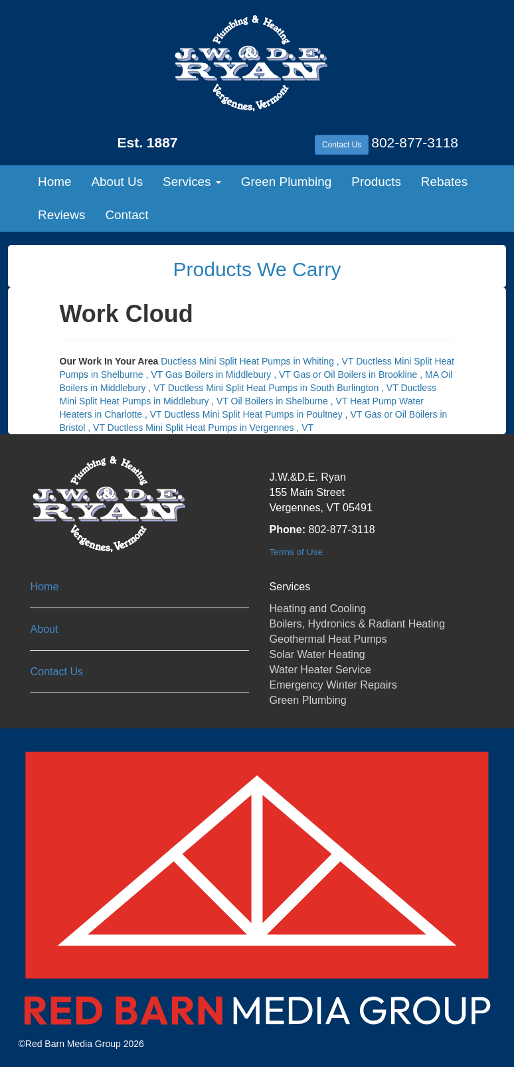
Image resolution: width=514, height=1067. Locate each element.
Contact (126, 215)
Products (376, 182)
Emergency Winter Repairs (332, 685)
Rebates (444, 182)
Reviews (61, 215)
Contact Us (341, 144)
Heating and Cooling (317, 608)
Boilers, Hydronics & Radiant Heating (357, 623)
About (44, 629)
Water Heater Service (320, 669)
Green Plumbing (286, 182)
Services (192, 182)
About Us (117, 182)
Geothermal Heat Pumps (327, 639)
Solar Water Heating (317, 654)
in (258, 361)
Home (54, 182)
